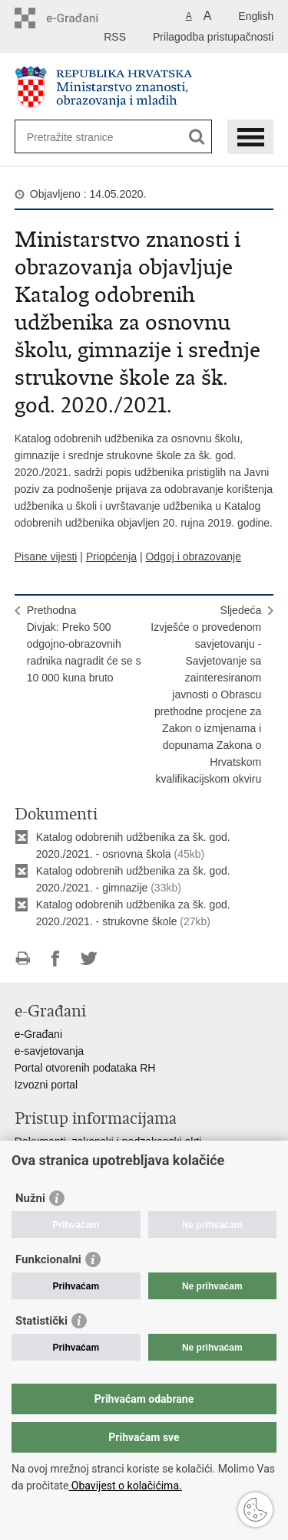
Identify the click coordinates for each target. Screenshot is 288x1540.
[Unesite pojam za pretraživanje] (82, 136)
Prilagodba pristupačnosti (213, 37)
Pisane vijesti (46, 556)
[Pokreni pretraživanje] (197, 137)
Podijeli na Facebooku (56, 959)
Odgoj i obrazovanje (193, 556)
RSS (115, 37)
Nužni (30, 1198)
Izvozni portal (46, 1085)
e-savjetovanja (49, 1051)
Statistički (41, 1321)
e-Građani (38, 1034)
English (255, 16)
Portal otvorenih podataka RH (85, 1068)
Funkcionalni (48, 1259)
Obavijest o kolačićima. (124, 1485)
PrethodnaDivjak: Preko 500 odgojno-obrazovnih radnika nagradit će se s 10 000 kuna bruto (84, 644)
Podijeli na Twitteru (89, 959)
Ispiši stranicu (23, 959)
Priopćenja (111, 556)
